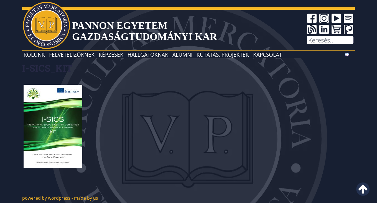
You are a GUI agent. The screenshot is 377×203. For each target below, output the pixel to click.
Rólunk (34, 54)
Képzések (111, 54)
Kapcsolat (267, 54)
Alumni (182, 54)
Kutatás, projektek (223, 54)
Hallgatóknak (148, 54)
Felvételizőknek (72, 54)
